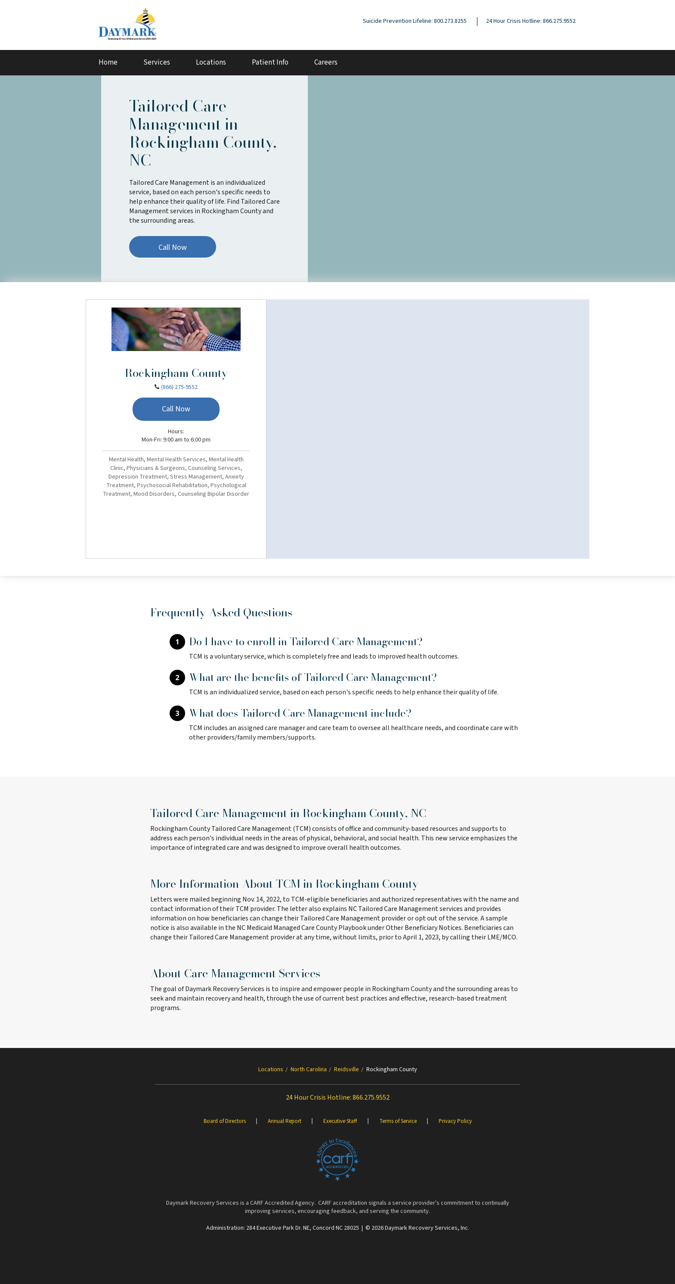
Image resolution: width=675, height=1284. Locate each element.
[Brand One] (337, 1159)
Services (156, 62)
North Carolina (309, 1069)
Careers (326, 62)
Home (108, 62)
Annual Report (284, 1121)
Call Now (172, 247)
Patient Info (270, 62)
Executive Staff (340, 1121)
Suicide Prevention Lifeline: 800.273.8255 (415, 21)
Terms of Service (398, 1121)
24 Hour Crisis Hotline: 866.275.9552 (531, 21)
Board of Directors (225, 1121)
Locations (211, 62)
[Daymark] (127, 25)
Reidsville (346, 1069)
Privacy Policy (455, 1121)
